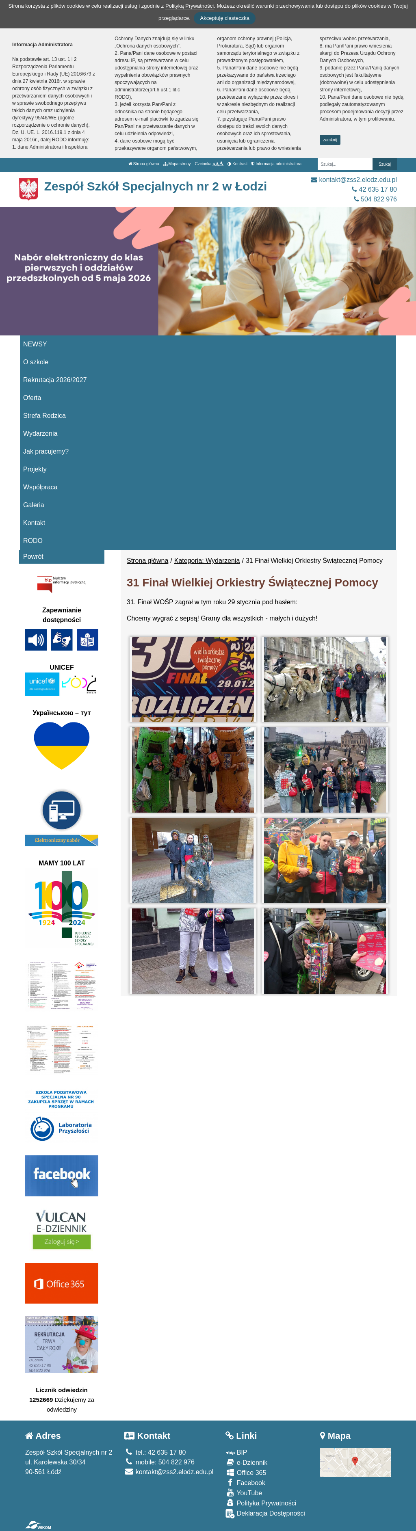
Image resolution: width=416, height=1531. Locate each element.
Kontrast (237, 164)
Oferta (32, 397)
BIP (236, 1452)
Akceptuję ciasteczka (224, 18)
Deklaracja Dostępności (265, 1513)
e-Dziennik (246, 1462)
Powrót (33, 556)
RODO (33, 540)
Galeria (33, 505)
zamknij (330, 140)
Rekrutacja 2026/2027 (55, 379)
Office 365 (245, 1472)
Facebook (245, 1482)
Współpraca (40, 487)
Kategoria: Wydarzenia (207, 560)
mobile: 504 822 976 (159, 1462)
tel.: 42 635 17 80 (155, 1452)
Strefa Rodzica (44, 415)
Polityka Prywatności (260, 1503)
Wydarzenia (40, 433)
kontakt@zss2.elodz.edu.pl (354, 179)
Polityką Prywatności (189, 6)
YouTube (243, 1492)
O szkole (35, 362)
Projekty (35, 469)
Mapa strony (177, 164)
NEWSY (35, 344)
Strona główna (143, 164)
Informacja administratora (276, 164)
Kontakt (34, 522)
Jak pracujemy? (46, 451)
